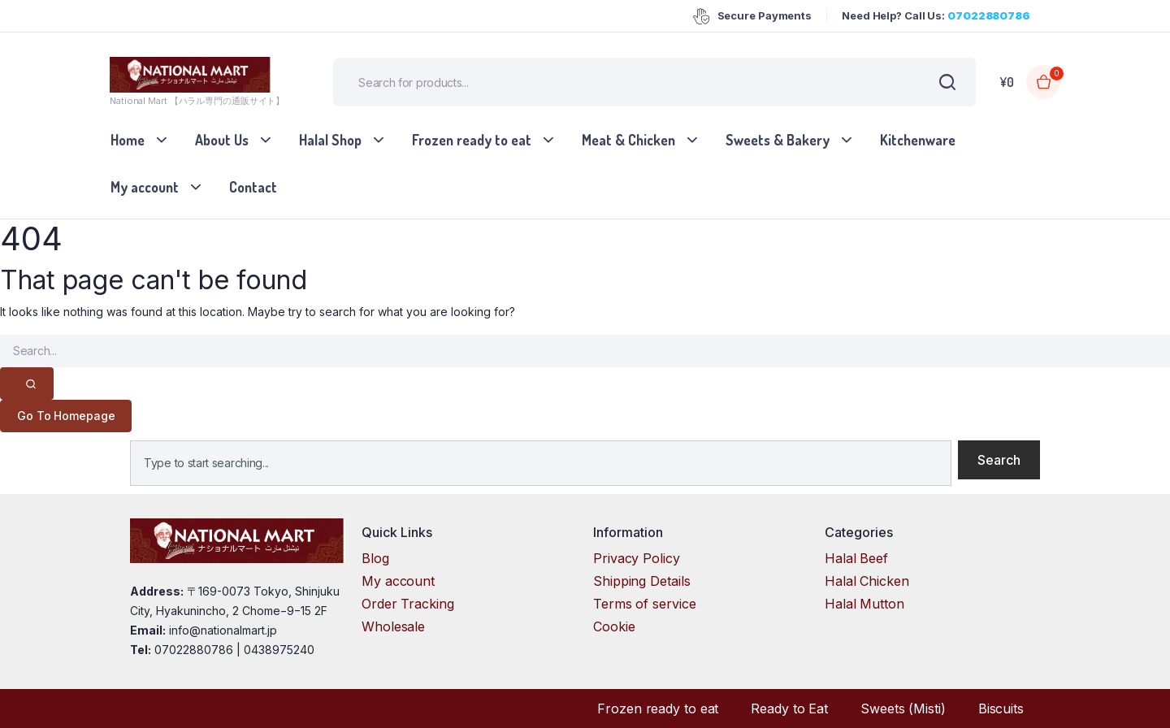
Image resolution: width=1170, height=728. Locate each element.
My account (144, 187)
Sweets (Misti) (903, 708)
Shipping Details (641, 581)
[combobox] (540, 463)
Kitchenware (918, 140)
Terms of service (644, 604)
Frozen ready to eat (471, 140)
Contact (253, 187)
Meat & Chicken (628, 140)
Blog (375, 558)
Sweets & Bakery (778, 140)
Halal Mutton (864, 604)
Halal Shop (330, 140)
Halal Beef (856, 558)
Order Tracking (408, 604)
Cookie (614, 626)
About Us (222, 140)
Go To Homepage (66, 415)
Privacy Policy (636, 558)
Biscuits (1001, 708)
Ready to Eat (789, 708)
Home (127, 140)
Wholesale (393, 626)
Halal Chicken (867, 581)
